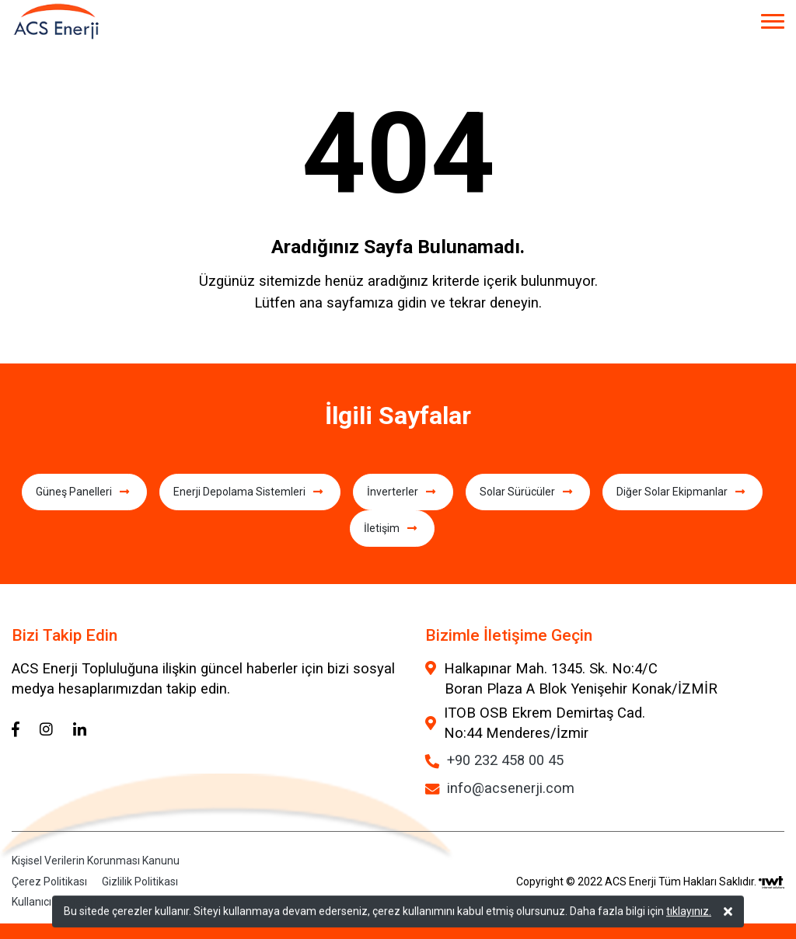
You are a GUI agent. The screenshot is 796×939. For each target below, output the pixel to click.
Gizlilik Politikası (140, 881)
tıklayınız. (688, 912)
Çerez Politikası (49, 881)
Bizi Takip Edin (64, 635)
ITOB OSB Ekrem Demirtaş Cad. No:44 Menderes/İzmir (544, 722)
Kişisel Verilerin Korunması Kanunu (96, 861)
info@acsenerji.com (510, 788)
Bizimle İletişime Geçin (508, 635)
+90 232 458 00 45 (505, 760)
